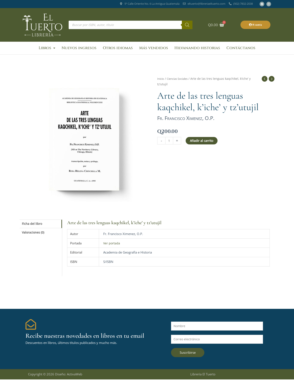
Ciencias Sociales (180, 80)
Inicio (161, 80)
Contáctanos (240, 48)
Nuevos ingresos (79, 48)
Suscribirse (188, 355)
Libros (47, 48)
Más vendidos (153, 48)
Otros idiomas (118, 48)
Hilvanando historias (197, 48)
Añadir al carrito (202, 142)
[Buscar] (187, 25)
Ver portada (111, 244)
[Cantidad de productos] (169, 142)
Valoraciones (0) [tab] (33, 235)
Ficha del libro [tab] (32, 225)
